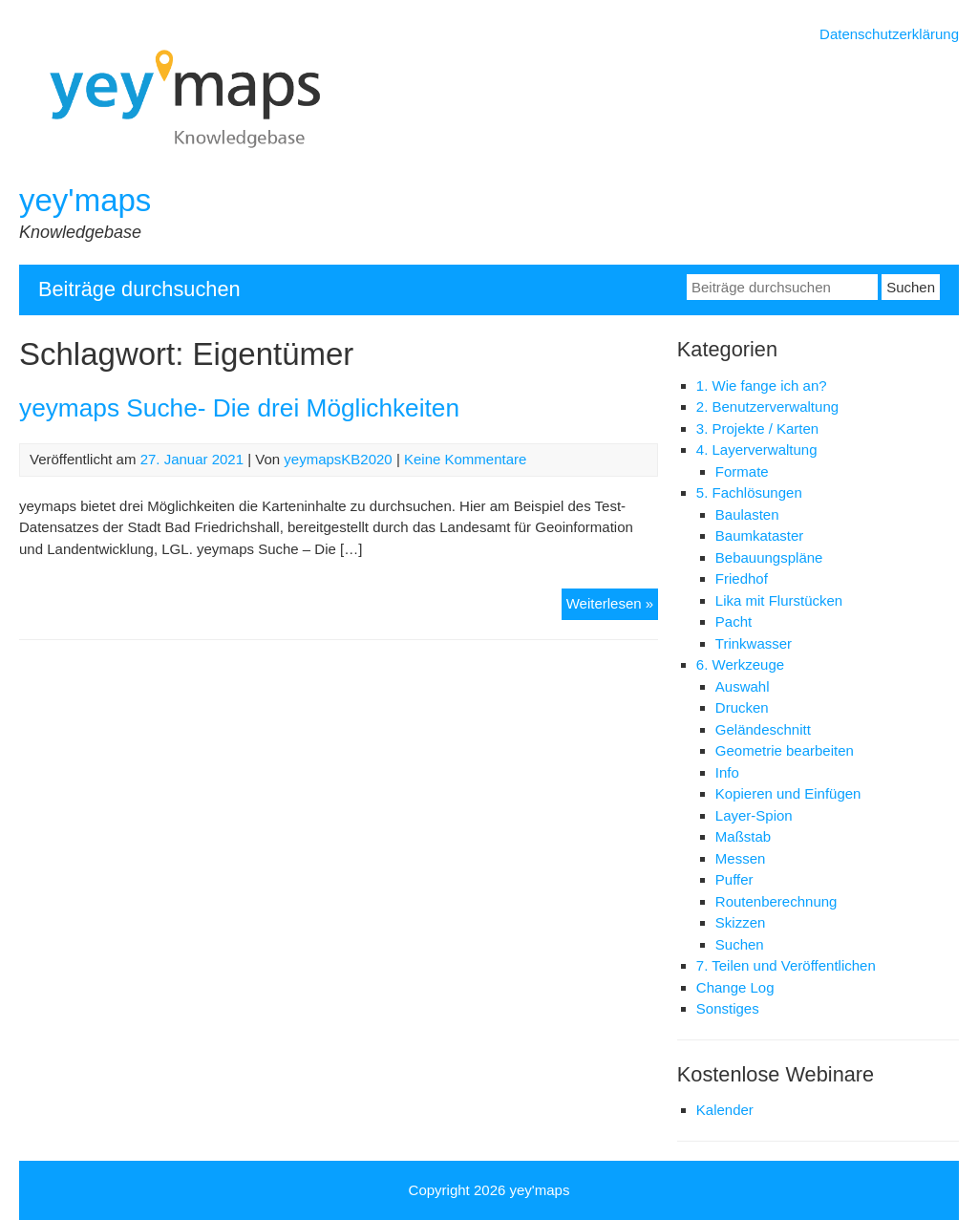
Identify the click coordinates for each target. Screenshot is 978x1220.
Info (727, 772)
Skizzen (740, 922)
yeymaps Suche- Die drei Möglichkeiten (239, 408)
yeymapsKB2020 (338, 459)
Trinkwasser (753, 643)
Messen (740, 858)
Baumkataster (759, 535)
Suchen (739, 944)
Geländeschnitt (763, 729)
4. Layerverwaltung (757, 449)
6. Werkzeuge (740, 664)
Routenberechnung (776, 901)
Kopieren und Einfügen (788, 793)
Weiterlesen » (612, 606)
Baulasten (747, 514)
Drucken (742, 707)
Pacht (733, 621)
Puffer (734, 879)
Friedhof (741, 578)
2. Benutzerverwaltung (767, 406)
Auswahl (742, 686)
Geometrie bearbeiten (784, 750)
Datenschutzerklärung (889, 34)
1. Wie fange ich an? (761, 385)
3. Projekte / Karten (757, 428)
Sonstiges (727, 1008)
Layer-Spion (754, 815)
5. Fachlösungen (749, 492)
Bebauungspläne (769, 557)
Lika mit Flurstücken (778, 600)
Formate (742, 471)
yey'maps (85, 200)
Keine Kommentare (465, 459)
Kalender (725, 1110)
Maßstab (743, 836)
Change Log (735, 987)
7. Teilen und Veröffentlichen (786, 965)
